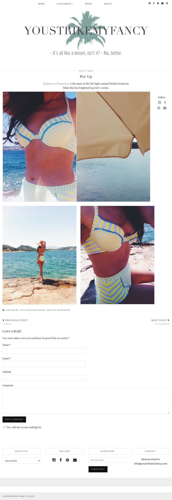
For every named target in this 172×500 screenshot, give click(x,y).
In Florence (160, 322)
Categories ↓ (65, 4)
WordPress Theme (145, 496)
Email (7, 358)
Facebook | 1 (86, 482)
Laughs (15, 322)
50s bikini (12, 310)
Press (88, 4)
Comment (8, 385)
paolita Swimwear (58, 310)
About (108, 4)
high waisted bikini (32, 310)
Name (7, 344)
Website (7, 371)
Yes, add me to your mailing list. (22, 427)
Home (41, 4)
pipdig (165, 496)
